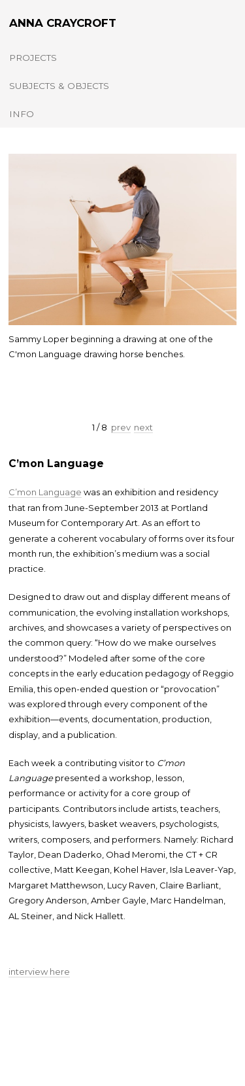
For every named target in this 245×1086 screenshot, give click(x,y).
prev (121, 427)
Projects (33, 57)
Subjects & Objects (59, 85)
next (143, 427)
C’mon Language (56, 463)
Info (21, 114)
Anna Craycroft (62, 22)
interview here (39, 971)
